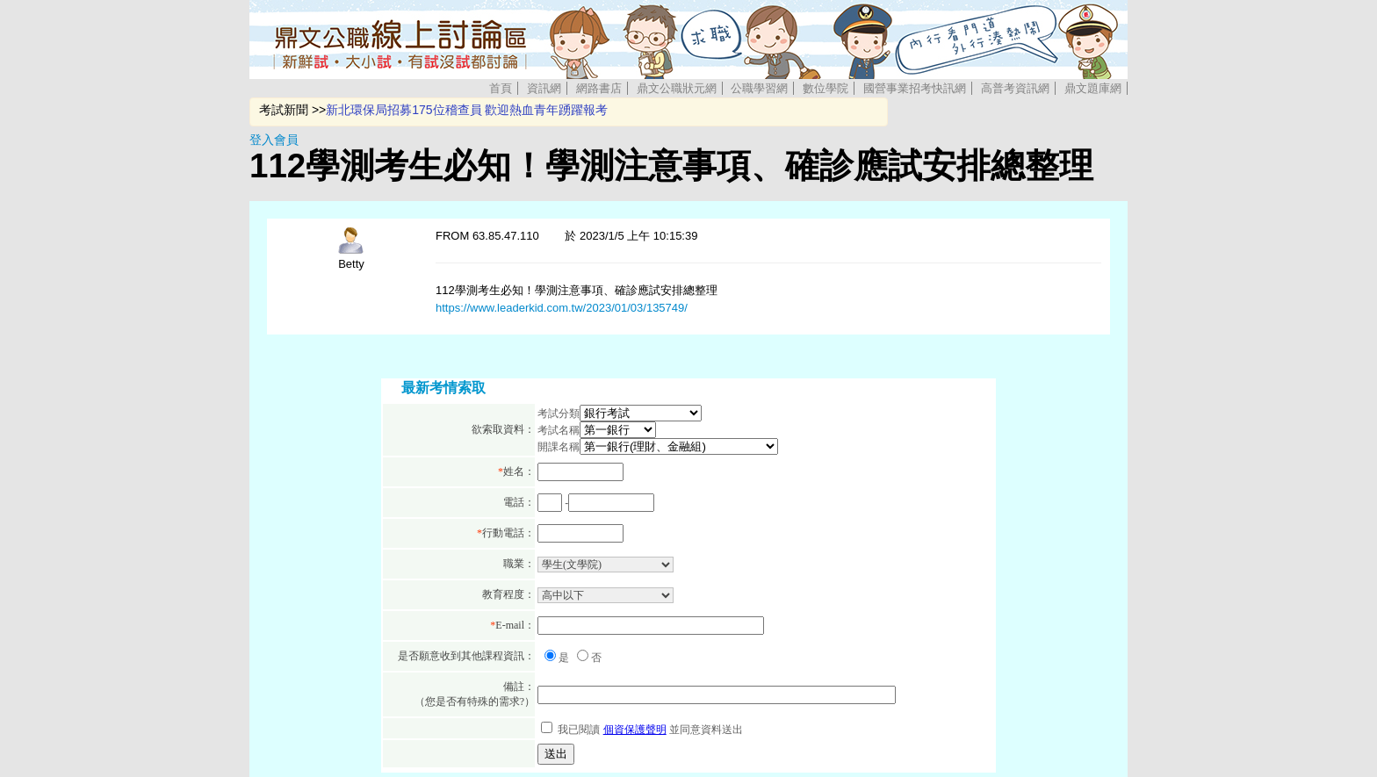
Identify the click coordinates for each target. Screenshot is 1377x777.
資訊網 (544, 88)
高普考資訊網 (1015, 88)
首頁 (500, 88)
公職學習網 (759, 88)
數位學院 (825, 88)
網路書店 (599, 88)
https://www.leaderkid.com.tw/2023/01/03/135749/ (562, 307)
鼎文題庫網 (1092, 88)
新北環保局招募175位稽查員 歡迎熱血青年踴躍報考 (467, 110)
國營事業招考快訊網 (914, 88)
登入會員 (274, 140)
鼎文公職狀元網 (677, 88)
